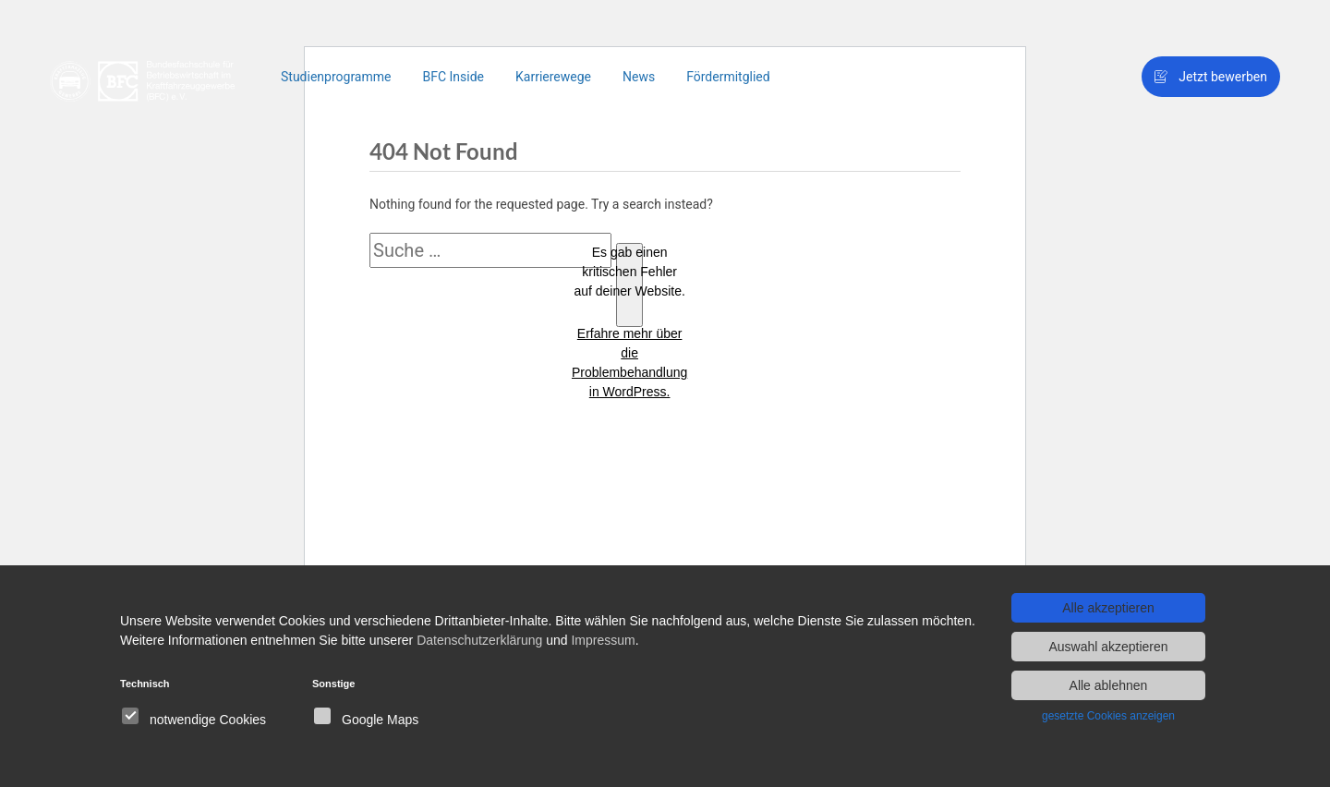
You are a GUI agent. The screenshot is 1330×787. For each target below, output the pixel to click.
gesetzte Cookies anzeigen (1108, 715)
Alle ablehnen (1109, 685)
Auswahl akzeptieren (1107, 646)
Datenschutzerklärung (479, 640)
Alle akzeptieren (1108, 607)
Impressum (603, 640)
